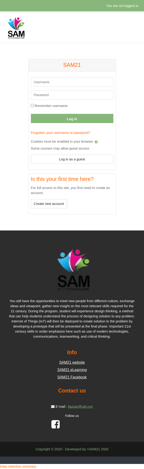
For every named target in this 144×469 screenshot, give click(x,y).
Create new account (49, 204)
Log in (72, 119)
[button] (97, 142)
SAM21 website (72, 362)
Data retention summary (18, 466)
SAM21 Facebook (72, 377)
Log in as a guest (72, 159)
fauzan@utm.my (80, 406)
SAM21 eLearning (72, 370)
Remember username (51, 106)
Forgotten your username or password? (60, 133)
